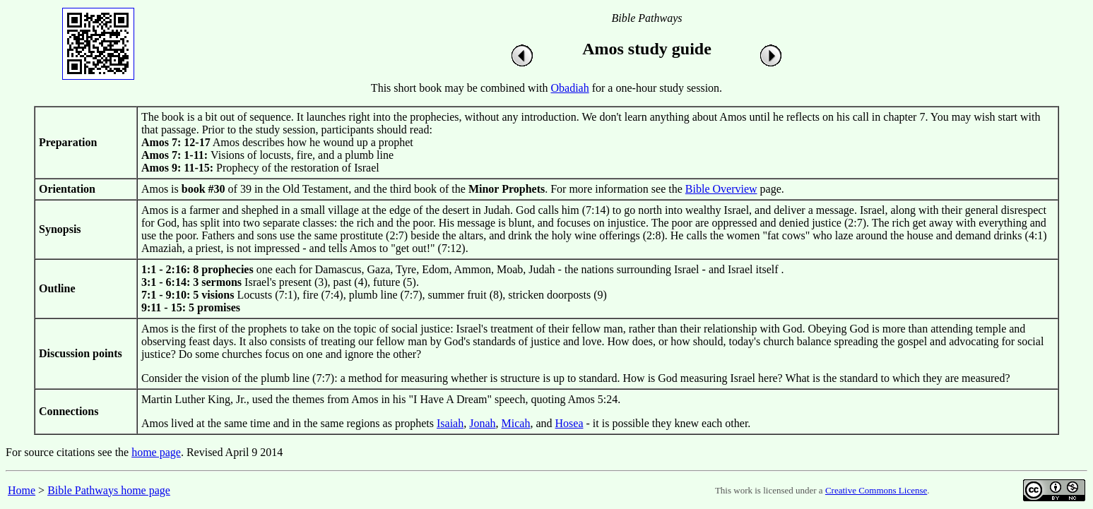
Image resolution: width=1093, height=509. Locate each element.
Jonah (482, 423)
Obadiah (570, 88)
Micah (516, 423)
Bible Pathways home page (108, 490)
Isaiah (450, 423)
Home (21, 490)
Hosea (569, 423)
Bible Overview (721, 189)
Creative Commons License (876, 490)
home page (156, 452)
